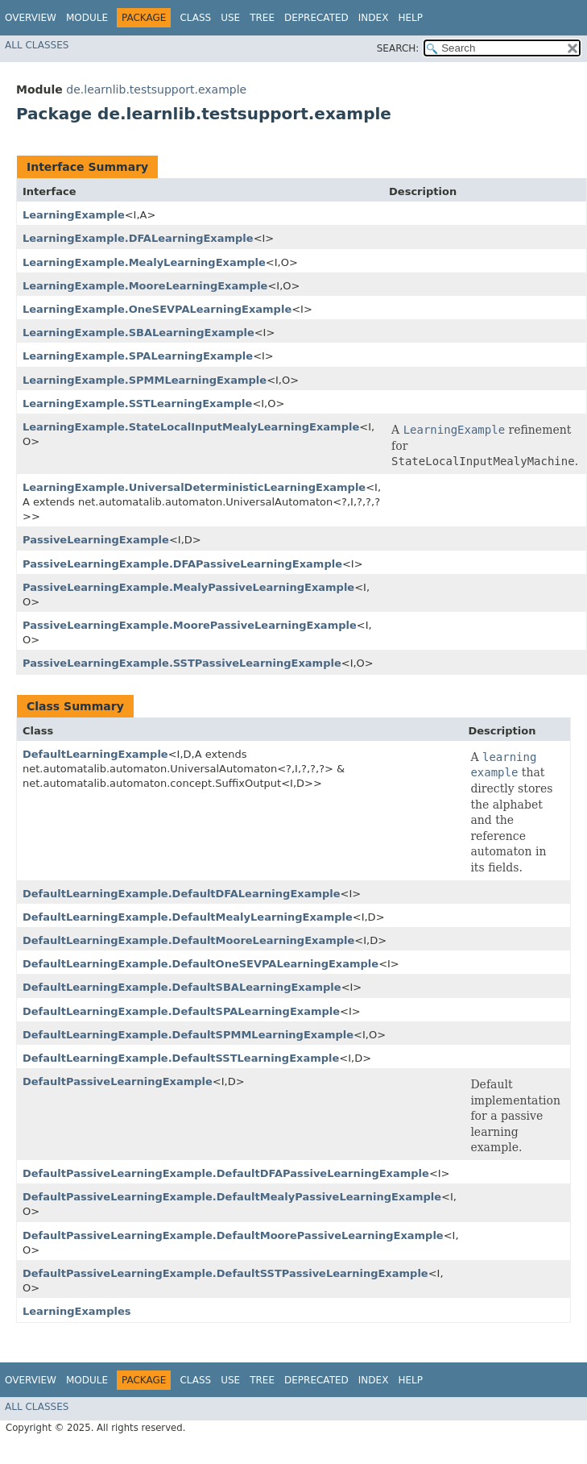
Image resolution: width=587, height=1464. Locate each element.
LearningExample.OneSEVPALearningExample (157, 309)
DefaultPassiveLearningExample (118, 1081)
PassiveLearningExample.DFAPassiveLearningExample (182, 564)
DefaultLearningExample (95, 754)
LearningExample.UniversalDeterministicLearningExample (194, 487)
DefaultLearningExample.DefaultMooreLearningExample (188, 940)
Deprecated (316, 17)
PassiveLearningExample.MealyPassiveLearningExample (188, 587)
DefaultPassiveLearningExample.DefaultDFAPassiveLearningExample (226, 1173)
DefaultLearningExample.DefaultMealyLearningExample (188, 917)
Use (230, 17)
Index (373, 17)
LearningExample (74, 215)
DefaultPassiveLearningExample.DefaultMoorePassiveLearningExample (233, 1235)
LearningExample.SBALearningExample (138, 332)
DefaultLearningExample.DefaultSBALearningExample (182, 987)
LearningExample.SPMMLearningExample (145, 380)
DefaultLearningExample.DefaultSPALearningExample (181, 1011)
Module (87, 17)
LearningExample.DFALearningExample (138, 238)
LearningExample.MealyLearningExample (144, 262)
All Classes (36, 45)
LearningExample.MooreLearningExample (145, 286)
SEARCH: (398, 48)
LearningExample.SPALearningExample (138, 356)
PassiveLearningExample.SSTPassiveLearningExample (182, 663)
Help (410, 17)
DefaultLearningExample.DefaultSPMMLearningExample (188, 1035)
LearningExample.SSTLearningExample (137, 403)
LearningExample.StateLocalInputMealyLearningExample (191, 427)
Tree (262, 17)
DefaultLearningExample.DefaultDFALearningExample (182, 894)
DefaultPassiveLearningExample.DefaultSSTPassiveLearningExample (225, 1273)
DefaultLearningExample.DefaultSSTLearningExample (181, 1058)
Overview (30, 17)
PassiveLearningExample (96, 540)
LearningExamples (76, 1311)
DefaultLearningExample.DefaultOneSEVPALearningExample (200, 964)
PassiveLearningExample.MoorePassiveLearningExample (190, 625)
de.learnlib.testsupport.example (156, 89)
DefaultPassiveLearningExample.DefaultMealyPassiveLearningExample (232, 1197)
